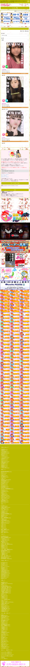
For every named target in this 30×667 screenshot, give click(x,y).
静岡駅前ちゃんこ (4, 545)
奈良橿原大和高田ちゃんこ (6, 586)
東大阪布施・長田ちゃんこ (6, 590)
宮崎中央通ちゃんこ (5, 641)
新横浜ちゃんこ (4, 516)
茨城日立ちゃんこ (4, 531)
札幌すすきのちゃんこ (5, 461)
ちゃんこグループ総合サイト (6, 652)
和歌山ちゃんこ (4, 585)
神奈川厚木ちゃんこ (5, 487)
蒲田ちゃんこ (3, 527)
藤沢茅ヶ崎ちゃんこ (5, 502)
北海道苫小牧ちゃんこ (5, 467)
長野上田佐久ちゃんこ (5, 575)
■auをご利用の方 (4, 176)
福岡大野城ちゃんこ (5, 635)
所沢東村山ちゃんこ (5, 508)
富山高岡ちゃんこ (4, 564)
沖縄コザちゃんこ (4, 645)
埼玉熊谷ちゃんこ (4, 483)
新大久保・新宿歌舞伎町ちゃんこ (7, 488)
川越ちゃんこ (3, 478)
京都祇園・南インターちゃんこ (7, 583)
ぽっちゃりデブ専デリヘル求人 (7, 656)
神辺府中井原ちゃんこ (5, 646)
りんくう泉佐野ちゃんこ (5, 599)
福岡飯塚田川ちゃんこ (5, 632)
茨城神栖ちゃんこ (4, 512)
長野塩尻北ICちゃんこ (5, 574)
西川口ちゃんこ (4, 473)
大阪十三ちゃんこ (4, 600)
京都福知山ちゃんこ (5, 611)
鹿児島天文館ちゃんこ (5, 616)
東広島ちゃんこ (4, 639)
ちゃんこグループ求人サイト (6, 653)
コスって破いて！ (4, 658)
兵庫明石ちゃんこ (4, 596)
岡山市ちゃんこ (4, 643)
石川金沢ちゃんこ (4, 565)
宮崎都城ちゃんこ (4, 627)
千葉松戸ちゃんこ (4, 499)
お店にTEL (15, 7)
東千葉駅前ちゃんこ (5, 477)
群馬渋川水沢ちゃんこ (5, 495)
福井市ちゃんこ (4, 578)
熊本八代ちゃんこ (4, 640)
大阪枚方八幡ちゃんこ (5, 603)
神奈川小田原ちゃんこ (5, 498)
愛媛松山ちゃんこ (4, 615)
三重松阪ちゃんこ (4, 553)
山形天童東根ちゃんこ (5, 452)
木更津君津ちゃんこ (5, 491)
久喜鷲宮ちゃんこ (4, 511)
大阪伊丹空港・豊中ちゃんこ (6, 587)
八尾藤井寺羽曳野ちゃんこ (6, 592)
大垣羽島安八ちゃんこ (5, 539)
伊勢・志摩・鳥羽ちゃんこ (6, 556)
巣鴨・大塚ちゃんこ (5, 532)
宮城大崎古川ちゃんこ (5, 453)
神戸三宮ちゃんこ (4, 595)
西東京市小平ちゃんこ (5, 523)
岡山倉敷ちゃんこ (4, 637)
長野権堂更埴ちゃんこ (5, 571)
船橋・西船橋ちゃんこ (5, 529)
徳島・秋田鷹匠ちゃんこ (5, 625)
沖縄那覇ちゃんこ (4, 628)
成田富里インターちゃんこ (6, 479)
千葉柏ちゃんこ (4, 519)
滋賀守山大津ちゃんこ (5, 606)
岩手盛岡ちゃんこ (4, 463)
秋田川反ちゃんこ (4, 454)
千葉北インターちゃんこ (5, 521)
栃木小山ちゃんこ (4, 485)
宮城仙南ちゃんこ (4, 449)
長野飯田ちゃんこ (4, 569)
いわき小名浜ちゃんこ (5, 457)
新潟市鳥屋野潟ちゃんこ (5, 573)
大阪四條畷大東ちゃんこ (5, 608)
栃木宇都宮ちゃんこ (5, 482)
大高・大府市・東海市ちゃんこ (7, 549)
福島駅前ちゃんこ (4, 466)
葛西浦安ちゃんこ (4, 515)
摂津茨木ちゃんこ (4, 604)
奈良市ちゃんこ (4, 594)
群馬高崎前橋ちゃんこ (5, 481)
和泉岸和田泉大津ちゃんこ (6, 589)
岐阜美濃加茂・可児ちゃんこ (6, 558)
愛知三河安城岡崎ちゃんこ (6, 537)
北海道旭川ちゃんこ (5, 458)
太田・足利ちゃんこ (5, 510)
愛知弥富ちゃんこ (4, 541)
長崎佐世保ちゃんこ (5, 617)
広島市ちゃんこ (4, 631)
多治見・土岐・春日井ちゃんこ (7, 544)
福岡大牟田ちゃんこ (5, 644)
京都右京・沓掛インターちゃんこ (7, 602)
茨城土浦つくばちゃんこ (5, 496)
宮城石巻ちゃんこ (4, 450)
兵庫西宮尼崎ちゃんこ (5, 610)
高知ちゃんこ (3, 636)
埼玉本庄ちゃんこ (4, 490)
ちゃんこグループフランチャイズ (7, 654)
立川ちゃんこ (3, 474)
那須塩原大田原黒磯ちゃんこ (6, 513)
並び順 (2, 38)
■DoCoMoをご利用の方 (5, 174)
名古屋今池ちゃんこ (5, 536)
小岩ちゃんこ (3, 524)
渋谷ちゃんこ (3, 525)
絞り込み (3, 33)
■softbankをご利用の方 (5, 177)
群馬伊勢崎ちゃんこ (5, 500)
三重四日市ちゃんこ (5, 542)
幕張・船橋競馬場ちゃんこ (6, 517)
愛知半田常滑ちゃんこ (5, 557)
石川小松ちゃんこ (4, 562)
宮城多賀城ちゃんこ (5, 462)
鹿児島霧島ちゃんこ (5, 620)
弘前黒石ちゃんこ (4, 456)
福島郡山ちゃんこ (4, 465)
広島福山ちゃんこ (4, 623)
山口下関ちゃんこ (4, 633)
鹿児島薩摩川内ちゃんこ (5, 624)
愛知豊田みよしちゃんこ (5, 552)
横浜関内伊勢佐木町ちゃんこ (6, 471)
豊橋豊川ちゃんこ (4, 546)
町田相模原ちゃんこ (5, 486)
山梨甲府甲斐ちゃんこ (5, 570)
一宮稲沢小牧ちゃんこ (5, 540)
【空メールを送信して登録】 (15, 183)
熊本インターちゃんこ (5, 619)
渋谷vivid (3, 657)
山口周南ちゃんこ (4, 629)
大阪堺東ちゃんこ (4, 598)
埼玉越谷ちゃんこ (4, 506)
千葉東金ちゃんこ (4, 494)
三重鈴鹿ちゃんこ (4, 554)
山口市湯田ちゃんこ (5, 648)
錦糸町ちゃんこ (4, 492)
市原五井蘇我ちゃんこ (5, 520)
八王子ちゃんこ (4, 528)
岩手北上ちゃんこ (4, 460)
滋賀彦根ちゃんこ (4, 582)
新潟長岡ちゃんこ (4, 567)
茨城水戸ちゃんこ (4, 475)
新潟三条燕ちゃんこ (5, 577)
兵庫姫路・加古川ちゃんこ (6, 591)
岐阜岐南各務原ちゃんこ (5, 550)
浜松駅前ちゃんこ (4, 548)
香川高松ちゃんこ (4, 621)
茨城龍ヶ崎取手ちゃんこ (5, 507)
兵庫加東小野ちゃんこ (5, 607)
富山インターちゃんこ (5, 566)
